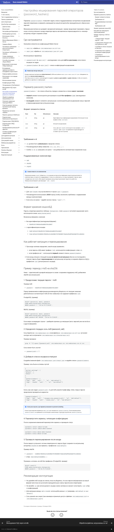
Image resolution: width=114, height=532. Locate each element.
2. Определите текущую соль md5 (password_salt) (103, 43)
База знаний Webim (7, 10)
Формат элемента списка (102, 17)
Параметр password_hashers (102, 14)
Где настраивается (99, 12)
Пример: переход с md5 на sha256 (101, 35)
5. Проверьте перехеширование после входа (102, 56)
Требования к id (99, 19)
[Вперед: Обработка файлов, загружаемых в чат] (95, 522)
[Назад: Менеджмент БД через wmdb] (15, 522)
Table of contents (99, 10)
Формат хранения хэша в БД (102, 28)
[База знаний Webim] (6, 2)
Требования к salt (100, 26)
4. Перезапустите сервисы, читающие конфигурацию (103, 51)
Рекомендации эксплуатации (102, 60)
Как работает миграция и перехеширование (101, 31)
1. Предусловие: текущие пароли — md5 (102, 39)
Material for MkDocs (12, 529)
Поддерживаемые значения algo (103, 22)
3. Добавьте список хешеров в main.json (103, 47)
